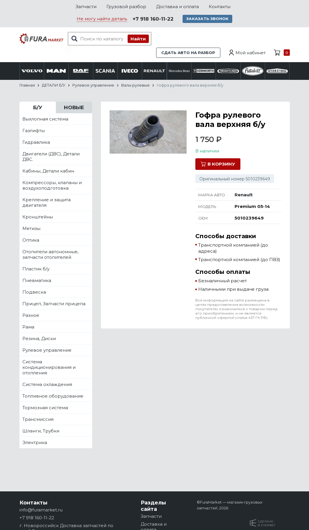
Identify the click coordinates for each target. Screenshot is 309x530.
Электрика (34, 442)
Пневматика (36, 280)
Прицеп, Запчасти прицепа (53, 304)
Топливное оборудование (52, 396)
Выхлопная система (45, 119)
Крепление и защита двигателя (46, 202)
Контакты (220, 6)
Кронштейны (37, 217)
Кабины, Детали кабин (48, 171)
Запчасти (86, 6)
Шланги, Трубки (40, 431)
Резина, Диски (39, 339)
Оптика (30, 240)
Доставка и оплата (177, 6)
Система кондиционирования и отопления (49, 367)
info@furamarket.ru (40, 510)
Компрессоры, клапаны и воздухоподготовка (52, 185)
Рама (28, 327)
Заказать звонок (207, 19)
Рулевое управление (47, 350)
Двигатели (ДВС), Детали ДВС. (51, 156)
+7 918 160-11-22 (153, 19)
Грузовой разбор (126, 6)
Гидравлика (36, 142)
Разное (30, 315)
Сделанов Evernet (266, 523)
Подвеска (34, 292)
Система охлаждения (47, 384)
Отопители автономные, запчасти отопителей (50, 254)
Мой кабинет (250, 53)
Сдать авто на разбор (188, 53)
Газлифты (33, 131)
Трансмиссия (37, 419)
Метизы (31, 228)
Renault (244, 195)
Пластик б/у (35, 269)
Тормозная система (45, 408)
